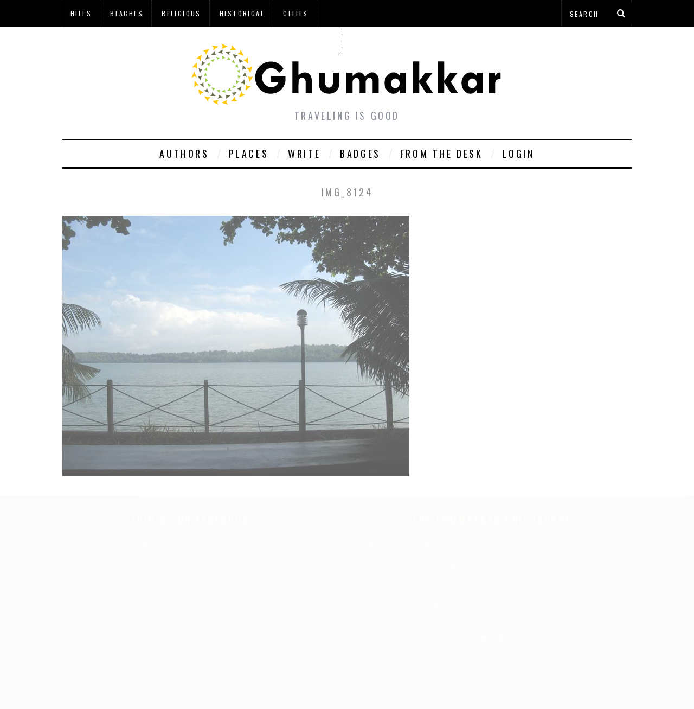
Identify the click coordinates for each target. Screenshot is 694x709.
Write (304, 153)
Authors (184, 153)
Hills (81, 13)
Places (249, 153)
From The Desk (441, 153)
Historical (242, 13)
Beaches (126, 13)
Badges (360, 153)
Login (519, 153)
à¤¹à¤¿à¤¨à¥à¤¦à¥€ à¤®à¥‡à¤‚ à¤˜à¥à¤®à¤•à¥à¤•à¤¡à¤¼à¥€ (201, 40)
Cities (295, 13)
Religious (181, 13)
